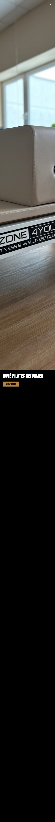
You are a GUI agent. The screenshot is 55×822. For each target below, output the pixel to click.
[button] (51, 4)
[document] (27, 411)
